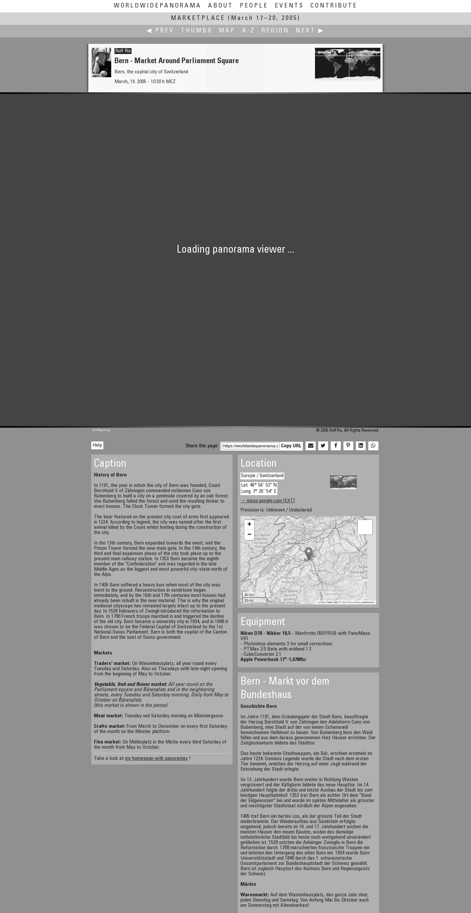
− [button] (249, 535)
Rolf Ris (123, 51)
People (254, 6)
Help (97, 445)
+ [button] (249, 525)
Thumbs (196, 31)
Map (227, 31)
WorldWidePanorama (157, 6)
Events (289, 6)
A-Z (248, 31)
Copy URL (291, 446)
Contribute (334, 6)
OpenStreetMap (350, 602)
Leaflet (321, 602)
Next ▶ (310, 31)
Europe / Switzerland (262, 475)
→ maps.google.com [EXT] (267, 501)
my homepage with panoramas (156, 758)
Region (275, 31)
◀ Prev (160, 31)
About (220, 6)
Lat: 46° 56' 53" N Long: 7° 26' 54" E (259, 488)
